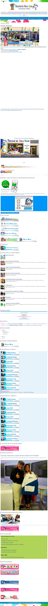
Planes (27, 325)
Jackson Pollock (6, 332)
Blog (5, 1)
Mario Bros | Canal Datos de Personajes (13, 273)
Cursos (6, 323)
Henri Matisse (5, 333)
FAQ (6, 18)
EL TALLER (12, 18)
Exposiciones (24, 323)
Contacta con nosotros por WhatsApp (13, 303)
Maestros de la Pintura (16, 325)
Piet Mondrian (8, 297)
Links (17, 212)
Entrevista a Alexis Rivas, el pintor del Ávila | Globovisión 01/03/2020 (20, 455)
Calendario (2, 323)
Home (2, 18)
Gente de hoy (35, 323)
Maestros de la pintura (10, 255)
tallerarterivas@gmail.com (13, 50)
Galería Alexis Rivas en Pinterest (9, 552)
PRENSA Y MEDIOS (31, 18)
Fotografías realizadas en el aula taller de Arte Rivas (9, 524)
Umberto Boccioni (9, 285)
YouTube (22, 1)
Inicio (24, 162)
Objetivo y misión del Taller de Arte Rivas (13, 267)
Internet (43, 323)
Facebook (10, 1)
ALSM (32, 604)
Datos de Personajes (12, 323)
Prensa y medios (39, 325)
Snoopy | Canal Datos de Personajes (12, 261)
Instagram (16, 1)
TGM (21, 604)
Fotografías (30, 323)
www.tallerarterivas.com (35, 602)
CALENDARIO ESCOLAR (21, 18)
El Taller (20, 323)
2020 (3, 336)
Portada (3, 212)
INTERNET (40, 18)
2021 (3, 330)
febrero (4, 331)
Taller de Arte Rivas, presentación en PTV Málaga (14, 291)
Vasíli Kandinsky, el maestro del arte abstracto (14, 279)
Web (2, 1)
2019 (3, 338)
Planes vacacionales (32, 325)
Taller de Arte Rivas (18, 602)
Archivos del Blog (10, 212)
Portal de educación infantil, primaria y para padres (13, 557)
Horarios (39, 323)
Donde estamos (6, 26)
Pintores (24, 325)
